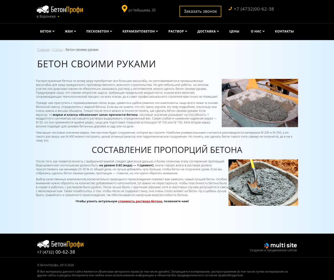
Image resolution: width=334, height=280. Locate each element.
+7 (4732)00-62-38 (251, 9)
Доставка (206, 31)
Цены (234, 31)
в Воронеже (46, 16)
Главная (43, 49)
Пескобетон (97, 31)
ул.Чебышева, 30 (142, 10)
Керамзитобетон (138, 31)
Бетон (45, 31)
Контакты (284, 31)
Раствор (176, 31)
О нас (256, 31)
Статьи (57, 49)
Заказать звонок (200, 11)
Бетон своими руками (82, 49)
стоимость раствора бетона (140, 201)
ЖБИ (69, 31)
